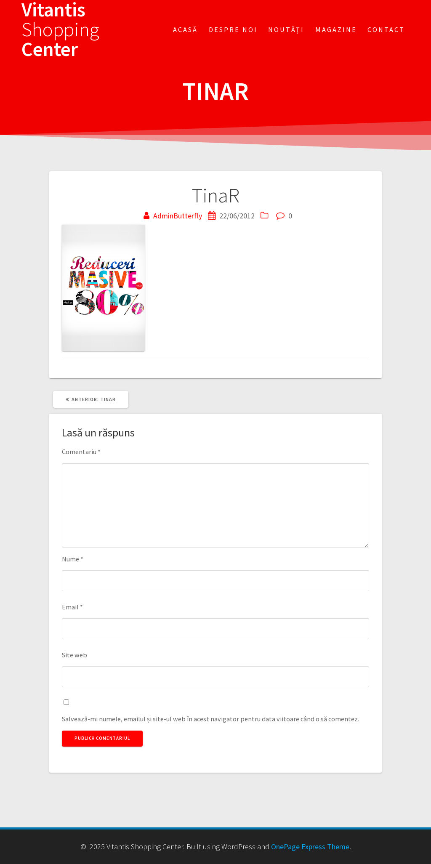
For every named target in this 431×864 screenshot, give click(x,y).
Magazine (336, 29)
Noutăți (286, 29)
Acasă (185, 29)
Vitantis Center (60, 29)
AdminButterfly (177, 216)
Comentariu (81, 451)
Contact (386, 29)
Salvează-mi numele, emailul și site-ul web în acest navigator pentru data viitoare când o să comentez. (210, 719)
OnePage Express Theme (310, 846)
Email (72, 607)
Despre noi (233, 29)
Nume (72, 559)
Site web (74, 655)
